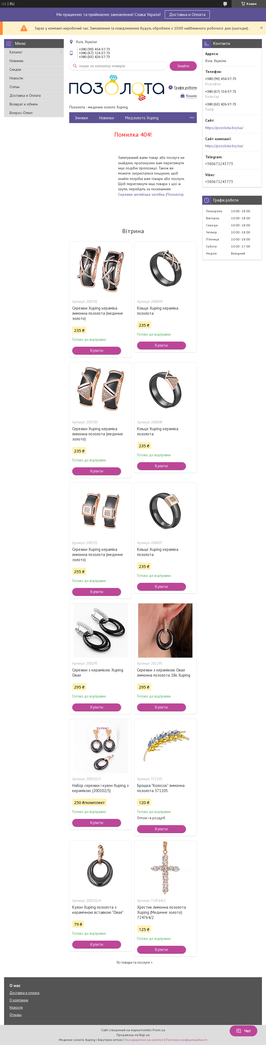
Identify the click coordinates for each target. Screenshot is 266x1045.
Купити (96, 350)
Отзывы (16, 1014)
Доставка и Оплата (187, 14)
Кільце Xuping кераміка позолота (157, 311)
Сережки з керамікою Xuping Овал (97, 672)
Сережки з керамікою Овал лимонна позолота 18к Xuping (163, 672)
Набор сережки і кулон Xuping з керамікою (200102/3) (100, 788)
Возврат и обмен (24, 104)
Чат (243, 1030)
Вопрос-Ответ (21, 112)
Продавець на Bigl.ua (133, 1035)
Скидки (15, 69)
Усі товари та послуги (133, 962)
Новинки (16, 60)
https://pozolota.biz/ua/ (224, 127)
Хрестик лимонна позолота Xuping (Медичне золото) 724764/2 (161, 912)
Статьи (15, 86)
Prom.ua (159, 1030)
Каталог (16, 52)
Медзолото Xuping (142, 118)
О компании (19, 1000)
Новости (16, 78)
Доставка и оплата (24, 993)
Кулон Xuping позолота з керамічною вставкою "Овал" (97, 910)
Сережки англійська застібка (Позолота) (150, 194)
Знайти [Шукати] (183, 66)
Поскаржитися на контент (143, 1040)
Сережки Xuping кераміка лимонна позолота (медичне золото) (97, 313)
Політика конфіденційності (186, 1040)
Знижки (81, 118)
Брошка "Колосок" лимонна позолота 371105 (161, 788)
